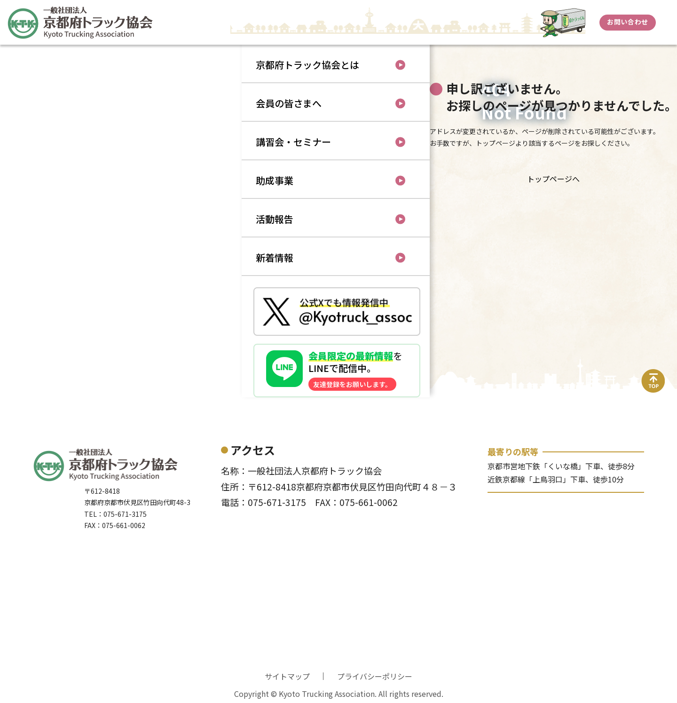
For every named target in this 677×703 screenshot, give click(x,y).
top (653, 374)
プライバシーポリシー (374, 676)
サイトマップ (287, 676)
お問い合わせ (627, 21)
